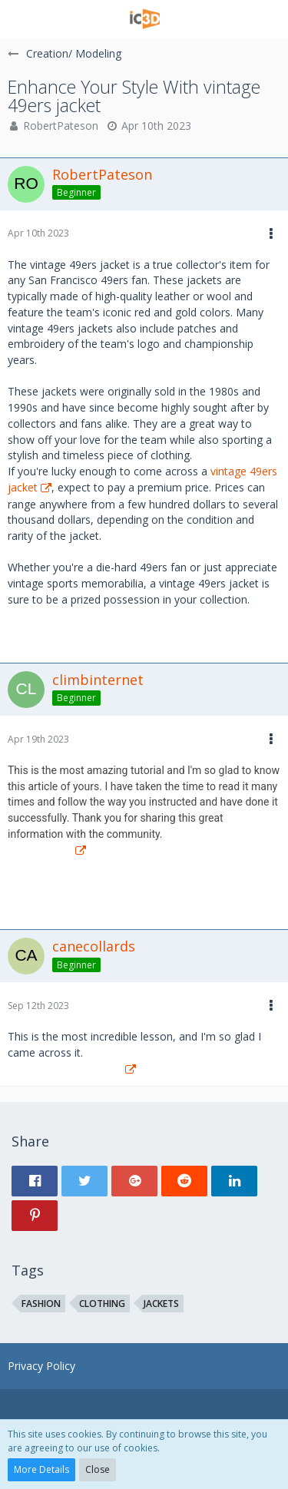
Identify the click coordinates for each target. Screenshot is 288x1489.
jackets (161, 1303)
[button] (21, 19)
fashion (41, 1303)
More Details (41, 1469)
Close (97, 1469)
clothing (102, 1303)
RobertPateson (60, 125)
